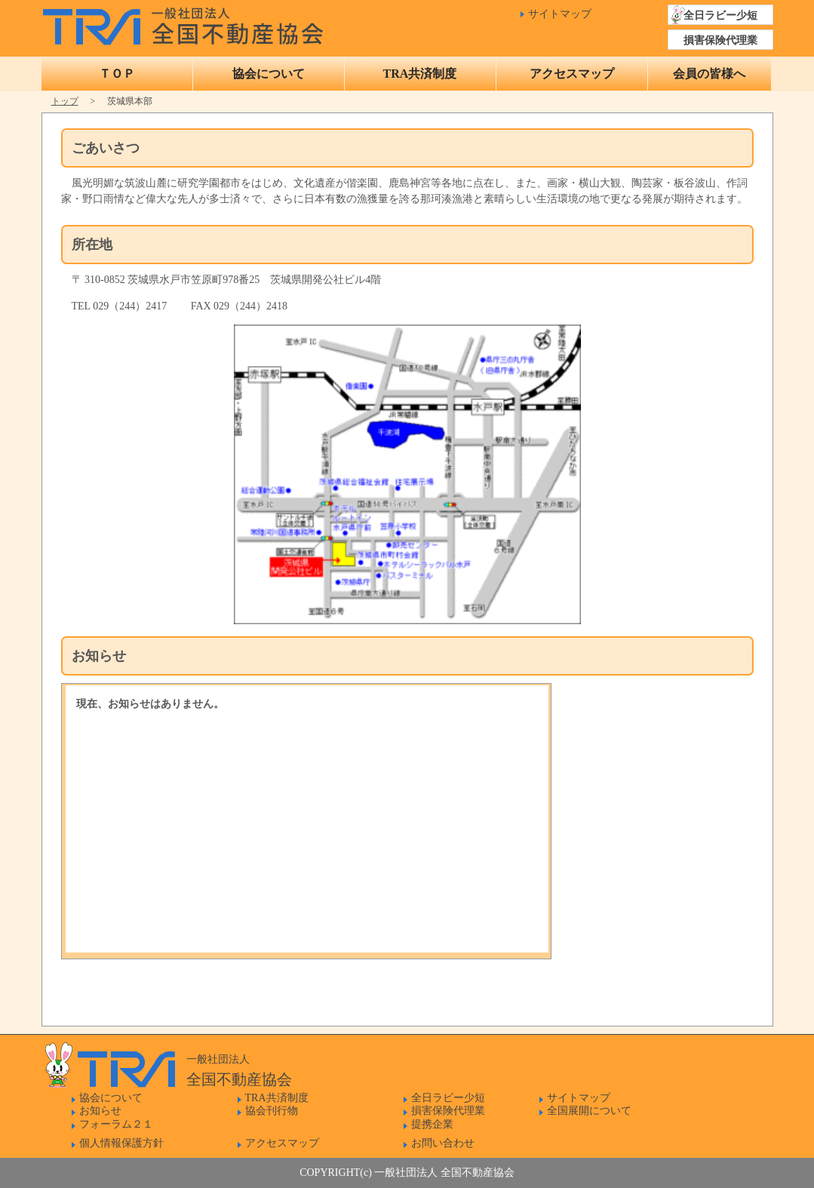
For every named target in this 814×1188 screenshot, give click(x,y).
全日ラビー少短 (720, 15)
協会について (268, 73)
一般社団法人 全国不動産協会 (186, 22)
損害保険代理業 (720, 40)
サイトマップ (559, 14)
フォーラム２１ (116, 1124)
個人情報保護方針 (121, 1143)
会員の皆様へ (709, 73)
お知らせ (100, 1110)
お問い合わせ (443, 1143)
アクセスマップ (572, 73)
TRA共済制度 (420, 73)
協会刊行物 (271, 1110)
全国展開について (589, 1110)
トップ (64, 101)
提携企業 (432, 1124)
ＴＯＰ (117, 73)
